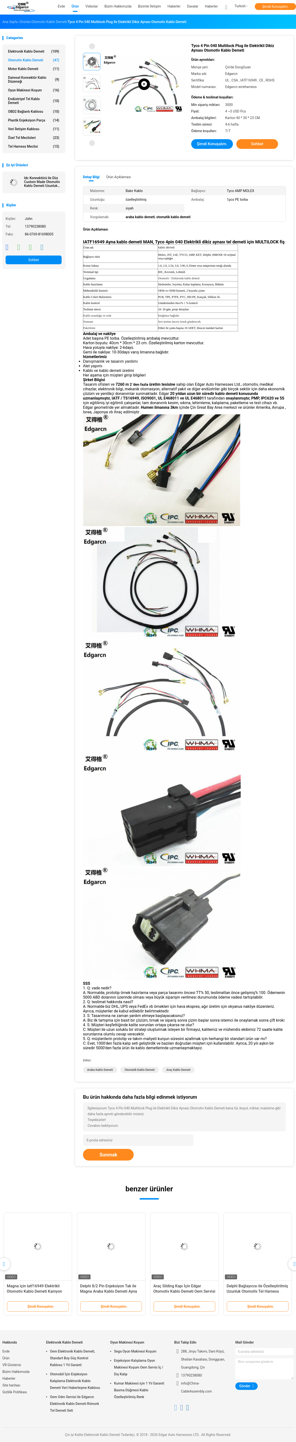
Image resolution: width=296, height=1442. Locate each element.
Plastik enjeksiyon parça (33, 120)
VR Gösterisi (11, 1365)
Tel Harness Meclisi (33, 146)
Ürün (5, 1358)
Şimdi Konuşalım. (275, 6)
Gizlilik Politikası (14, 1392)
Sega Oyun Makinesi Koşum (135, 1351)
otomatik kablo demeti (139, 1070)
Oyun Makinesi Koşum (33, 90)
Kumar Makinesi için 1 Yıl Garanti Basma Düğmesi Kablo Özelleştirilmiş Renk (139, 1390)
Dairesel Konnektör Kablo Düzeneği (33, 79)
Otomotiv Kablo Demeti (33, 60)
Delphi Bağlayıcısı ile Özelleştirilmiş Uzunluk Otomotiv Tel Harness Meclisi (257, 1291)
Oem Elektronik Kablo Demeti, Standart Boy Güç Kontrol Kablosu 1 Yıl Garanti (72, 1358)
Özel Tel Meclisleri (33, 137)
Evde (6, 1351)
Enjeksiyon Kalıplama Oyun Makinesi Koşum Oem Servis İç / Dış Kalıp (138, 1367)
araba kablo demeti (100, 1070)
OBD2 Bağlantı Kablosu (33, 111)
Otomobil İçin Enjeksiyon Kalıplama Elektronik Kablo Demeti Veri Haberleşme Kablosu (75, 1381)
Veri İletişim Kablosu (33, 129)
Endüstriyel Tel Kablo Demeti (33, 101)
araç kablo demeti (178, 1070)
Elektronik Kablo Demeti (33, 51)
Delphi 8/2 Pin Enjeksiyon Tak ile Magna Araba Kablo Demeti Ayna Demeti (108, 1291)
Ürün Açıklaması (118, 177)
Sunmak (108, 1155)
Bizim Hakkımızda (16, 1372)
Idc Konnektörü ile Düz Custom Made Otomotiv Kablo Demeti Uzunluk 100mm (42, 182)
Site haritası (11, 1385)
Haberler (211, 6)
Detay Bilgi (91, 177)
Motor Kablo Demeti (33, 68)
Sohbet (33, 260)
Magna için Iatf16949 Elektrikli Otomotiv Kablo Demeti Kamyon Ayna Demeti (34, 1291)
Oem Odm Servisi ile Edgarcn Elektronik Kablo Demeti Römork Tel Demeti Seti (74, 1403)
